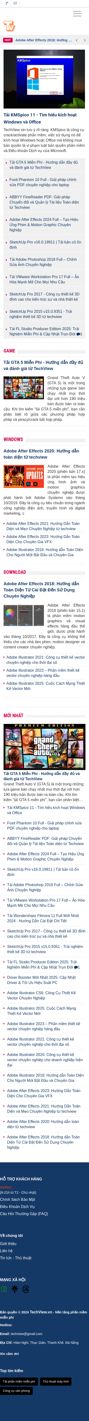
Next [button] (85, 40)
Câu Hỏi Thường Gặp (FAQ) (24, 1214)
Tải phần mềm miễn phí (19, 1381)
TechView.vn (41, 1312)
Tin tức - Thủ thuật (15, 1258)
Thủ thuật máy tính (56, 1381)
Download (15, 572)
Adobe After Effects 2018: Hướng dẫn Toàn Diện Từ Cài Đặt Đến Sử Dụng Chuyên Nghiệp (43, 40)
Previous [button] (76, 40)
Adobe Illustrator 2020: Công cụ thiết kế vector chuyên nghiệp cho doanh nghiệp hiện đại (45, 1060)
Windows (13, 439)
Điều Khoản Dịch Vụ (17, 1207)
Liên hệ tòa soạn (15, 3)
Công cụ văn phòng (16, 1390)
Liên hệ (6, 1251)
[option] (43, 40)
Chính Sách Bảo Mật (17, 1200)
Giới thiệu (8, 1244)
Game (9, 351)
